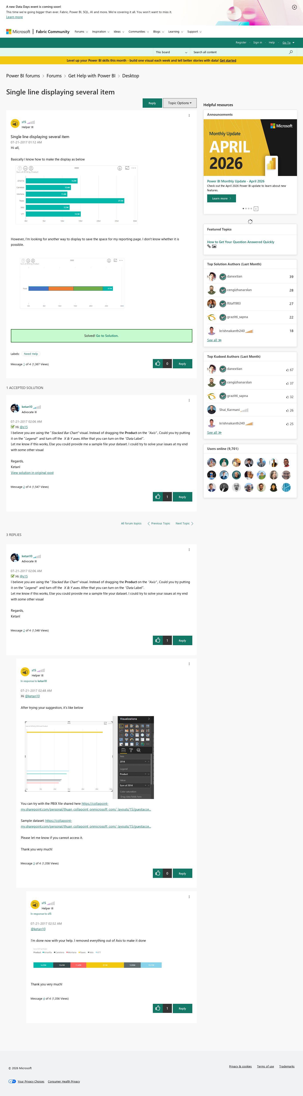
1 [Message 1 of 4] (24, 364)
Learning (173, 31)
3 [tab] (249, 208)
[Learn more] (221, 198)
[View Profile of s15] (24, 121)
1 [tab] (243, 208)
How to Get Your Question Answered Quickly (240, 242)
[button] (152, 102)
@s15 (24, 427)
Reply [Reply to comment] (182, 497)
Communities (137, 31)
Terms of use (265, 1066)
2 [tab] (246, 208)
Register (241, 42)
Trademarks (287, 1066)
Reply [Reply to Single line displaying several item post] (182, 363)
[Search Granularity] (171, 52)
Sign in (257, 42)
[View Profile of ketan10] (27, 406)
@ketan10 (32, 696)
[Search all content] (243, 52)
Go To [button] (287, 42)
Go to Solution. (107, 335)
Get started (228, 60)
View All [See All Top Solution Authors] (214, 340)
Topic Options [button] (178, 103)
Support (192, 31)
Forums (79, 31)
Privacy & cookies (240, 1066)
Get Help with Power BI (92, 75)
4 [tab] (251, 208)
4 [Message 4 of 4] (44, 998)
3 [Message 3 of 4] (34, 863)
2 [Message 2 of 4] (24, 486)
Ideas (117, 31)
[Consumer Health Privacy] (64, 1081)
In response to (34, 681)
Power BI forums (23, 75)
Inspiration (99, 31)
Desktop (130, 75)
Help (272, 42)
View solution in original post (32, 472)
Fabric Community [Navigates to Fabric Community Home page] (52, 31)
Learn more (14, 17)
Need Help (31, 353)
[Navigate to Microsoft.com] (18, 31)
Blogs (156, 31)
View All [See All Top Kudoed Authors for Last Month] (214, 432)
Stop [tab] (256, 209)
